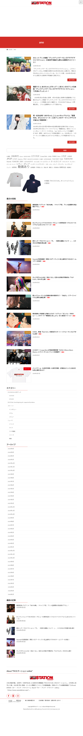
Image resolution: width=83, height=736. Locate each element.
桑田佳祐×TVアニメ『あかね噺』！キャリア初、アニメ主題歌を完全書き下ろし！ (42, 605)
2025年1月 (11, 503)
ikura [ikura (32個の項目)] (58, 156)
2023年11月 (11, 554)
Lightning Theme (41, 709)
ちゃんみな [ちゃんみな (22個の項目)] (37, 161)
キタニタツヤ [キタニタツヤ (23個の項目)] (65, 161)
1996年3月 (11, 587)
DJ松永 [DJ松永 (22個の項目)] (49, 156)
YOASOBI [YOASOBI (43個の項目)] (15, 161)
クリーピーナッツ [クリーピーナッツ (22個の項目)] (11, 164)
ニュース (10, 420)
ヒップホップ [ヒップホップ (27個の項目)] (68, 164)
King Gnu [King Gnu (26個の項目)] (20, 159)
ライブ (11, 427)
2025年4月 (11, 492)
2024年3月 (11, 539)
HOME (10, 700)
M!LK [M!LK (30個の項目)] (25, 159)
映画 (10, 438)
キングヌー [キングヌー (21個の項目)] (72, 161)
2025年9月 (11, 474)
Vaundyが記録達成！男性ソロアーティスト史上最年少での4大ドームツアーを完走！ (43, 640)
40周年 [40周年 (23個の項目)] (8, 156)
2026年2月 (11, 456)
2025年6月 (11, 485)
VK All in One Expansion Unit (53, 709)
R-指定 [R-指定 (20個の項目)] (41, 159)
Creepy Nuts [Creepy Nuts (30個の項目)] (43, 156)
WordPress (31, 709)
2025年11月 (11, 467)
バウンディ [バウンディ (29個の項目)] (61, 164)
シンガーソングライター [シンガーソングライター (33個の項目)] (38, 164)
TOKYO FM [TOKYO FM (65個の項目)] (68, 159)
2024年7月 (11, 525)
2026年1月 (11, 459)
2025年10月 (11, 470)
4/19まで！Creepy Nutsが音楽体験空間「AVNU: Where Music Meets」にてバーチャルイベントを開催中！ (52, 351)
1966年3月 (11, 591)
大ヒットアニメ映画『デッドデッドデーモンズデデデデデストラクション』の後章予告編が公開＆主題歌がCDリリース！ (54, 60)
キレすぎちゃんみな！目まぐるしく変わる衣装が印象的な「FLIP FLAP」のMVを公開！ (44, 651)
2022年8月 (11, 576)
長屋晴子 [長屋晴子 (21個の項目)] (69, 167)
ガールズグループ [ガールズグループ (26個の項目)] (45, 161)
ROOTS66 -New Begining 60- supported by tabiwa (21, 402)
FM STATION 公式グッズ (14, 392)
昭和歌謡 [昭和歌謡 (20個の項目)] (56, 167)
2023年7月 (11, 569)
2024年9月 (11, 518)
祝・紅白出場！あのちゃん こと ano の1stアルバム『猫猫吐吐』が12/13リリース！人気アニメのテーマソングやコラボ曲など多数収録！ (54, 118)
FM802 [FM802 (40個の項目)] (54, 156)
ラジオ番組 (12, 431)
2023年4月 (11, 572)
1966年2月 (11, 594)
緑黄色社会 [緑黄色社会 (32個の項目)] (62, 167)
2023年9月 (11, 561)
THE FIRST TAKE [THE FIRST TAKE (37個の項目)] (57, 159)
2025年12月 (11, 463)
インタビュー (12, 409)
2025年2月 (11, 499)
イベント (11, 424)
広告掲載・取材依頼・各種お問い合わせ (50, 700)
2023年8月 (11, 565)
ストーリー (11, 406)
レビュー (11, 417)
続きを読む (72, 80)
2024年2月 (11, 543)
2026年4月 (11, 448)
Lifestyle (11, 399)
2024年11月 (11, 510)
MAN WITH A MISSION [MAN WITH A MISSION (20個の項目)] (33, 159)
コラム (11, 413)
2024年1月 (11, 547)
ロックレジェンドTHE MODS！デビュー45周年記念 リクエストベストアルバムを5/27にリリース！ (54, 224)
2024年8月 (11, 521)
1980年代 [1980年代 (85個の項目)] (15, 156)
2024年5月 (11, 532)
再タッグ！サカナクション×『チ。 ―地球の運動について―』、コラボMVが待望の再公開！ (45, 628)
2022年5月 (11, 583)
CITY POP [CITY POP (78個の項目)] (35, 156)
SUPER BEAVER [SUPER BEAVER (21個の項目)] (47, 159)
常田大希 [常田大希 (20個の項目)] (46, 167)
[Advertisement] (41, 21)
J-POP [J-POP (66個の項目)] (63, 156)
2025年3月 (11, 496)
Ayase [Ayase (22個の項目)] (21, 156)
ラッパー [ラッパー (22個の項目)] (9, 167)
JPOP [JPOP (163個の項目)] (9, 159)
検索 (65, 150)
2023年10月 (11, 558)
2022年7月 (11, 580)
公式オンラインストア (14, 701)
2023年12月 (11, 550)
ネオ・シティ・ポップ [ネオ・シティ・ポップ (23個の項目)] (51, 164)
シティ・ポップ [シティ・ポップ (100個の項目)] (23, 164)
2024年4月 (11, 536)
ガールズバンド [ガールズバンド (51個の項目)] (56, 161)
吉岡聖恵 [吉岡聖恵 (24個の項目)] (33, 167)
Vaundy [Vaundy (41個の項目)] (9, 161)
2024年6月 (11, 529)
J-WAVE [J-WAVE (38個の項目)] (69, 156)
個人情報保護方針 (30, 700)
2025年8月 (11, 478)
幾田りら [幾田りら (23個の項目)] (51, 167)
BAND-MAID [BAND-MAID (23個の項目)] (27, 156)
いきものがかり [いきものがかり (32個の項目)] (28, 161)
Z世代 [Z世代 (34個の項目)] (21, 161)
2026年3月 (11, 452)
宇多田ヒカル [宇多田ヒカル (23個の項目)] (39, 167)
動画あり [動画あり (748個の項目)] (24, 167)
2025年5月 (11, 488)
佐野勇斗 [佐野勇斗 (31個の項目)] (14, 167)
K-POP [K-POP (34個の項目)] (15, 159)
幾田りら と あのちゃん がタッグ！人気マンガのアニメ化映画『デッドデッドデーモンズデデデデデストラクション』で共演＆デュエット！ (54, 89)
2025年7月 (11, 481)
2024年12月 (11, 507)
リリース (11, 435)
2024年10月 (11, 514)
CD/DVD (11, 395)
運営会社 (18, 700)
